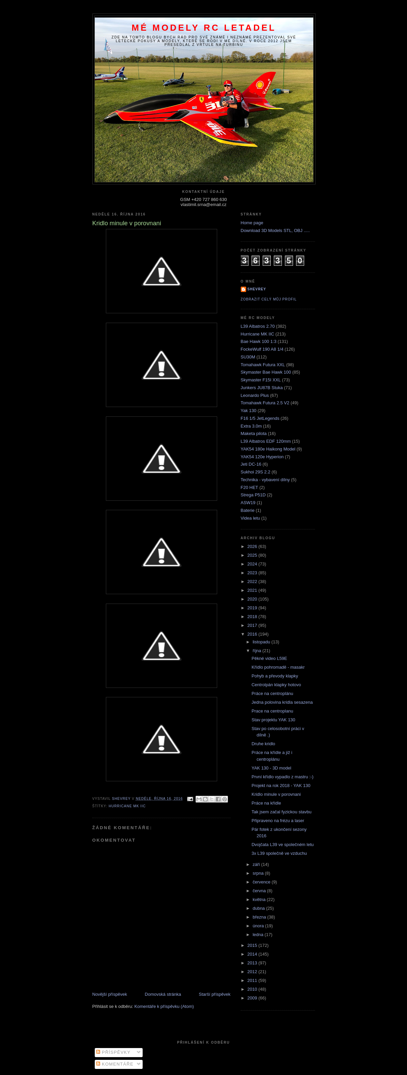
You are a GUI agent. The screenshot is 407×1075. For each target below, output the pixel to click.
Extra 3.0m (251, 426)
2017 (253, 625)
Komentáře (115, 1064)
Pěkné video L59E (269, 658)
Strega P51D (253, 494)
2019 (253, 607)
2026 (253, 546)
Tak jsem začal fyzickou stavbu (282, 811)
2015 (253, 945)
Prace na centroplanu (272, 711)
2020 (253, 599)
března (260, 917)
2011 (253, 980)
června (260, 890)
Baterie (248, 510)
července (262, 881)
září (257, 864)
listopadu (262, 641)
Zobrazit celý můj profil (269, 299)
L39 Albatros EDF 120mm (266, 441)
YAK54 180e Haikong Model (268, 449)
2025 (253, 555)
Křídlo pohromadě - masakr (278, 667)
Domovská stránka (163, 994)
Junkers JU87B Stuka (262, 387)
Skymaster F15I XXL (261, 379)
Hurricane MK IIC (127, 806)
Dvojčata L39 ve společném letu (283, 844)
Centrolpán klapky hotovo (276, 684)
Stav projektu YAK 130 (273, 719)
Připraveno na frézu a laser (278, 820)
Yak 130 (249, 410)
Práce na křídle (266, 803)
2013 (253, 962)
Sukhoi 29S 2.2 (255, 471)
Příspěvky (113, 1052)
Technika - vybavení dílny (265, 479)
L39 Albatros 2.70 (258, 326)
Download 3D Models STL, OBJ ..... (275, 230)
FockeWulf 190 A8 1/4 (262, 349)
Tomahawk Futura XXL (263, 364)
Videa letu (250, 518)
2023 (253, 572)
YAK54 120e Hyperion (262, 456)
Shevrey (257, 289)
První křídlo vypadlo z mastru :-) (283, 776)
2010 (253, 989)
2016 (253, 634)
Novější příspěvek (109, 994)
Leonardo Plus (255, 395)
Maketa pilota (254, 433)
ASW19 (248, 502)
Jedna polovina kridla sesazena (282, 702)
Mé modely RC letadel (204, 28)
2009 (253, 997)
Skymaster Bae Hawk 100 (266, 372)
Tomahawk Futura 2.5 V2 (265, 402)
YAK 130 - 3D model (271, 768)
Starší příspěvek (215, 994)
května (260, 899)
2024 (253, 563)
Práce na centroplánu (272, 693)
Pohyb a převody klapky (275, 675)
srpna (259, 873)
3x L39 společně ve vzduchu (279, 853)
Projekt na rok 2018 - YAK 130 (281, 785)
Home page (252, 222)
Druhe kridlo (263, 743)
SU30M (248, 356)
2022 (253, 581)
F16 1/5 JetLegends (260, 418)
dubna (259, 908)
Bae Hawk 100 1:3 (259, 341)
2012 (253, 971)
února (259, 925)
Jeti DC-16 (251, 464)
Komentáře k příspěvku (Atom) (164, 1006)
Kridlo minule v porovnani (276, 794)
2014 (253, 954)
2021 (253, 590)
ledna (258, 934)
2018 (253, 616)
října (257, 650)
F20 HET (249, 487)
